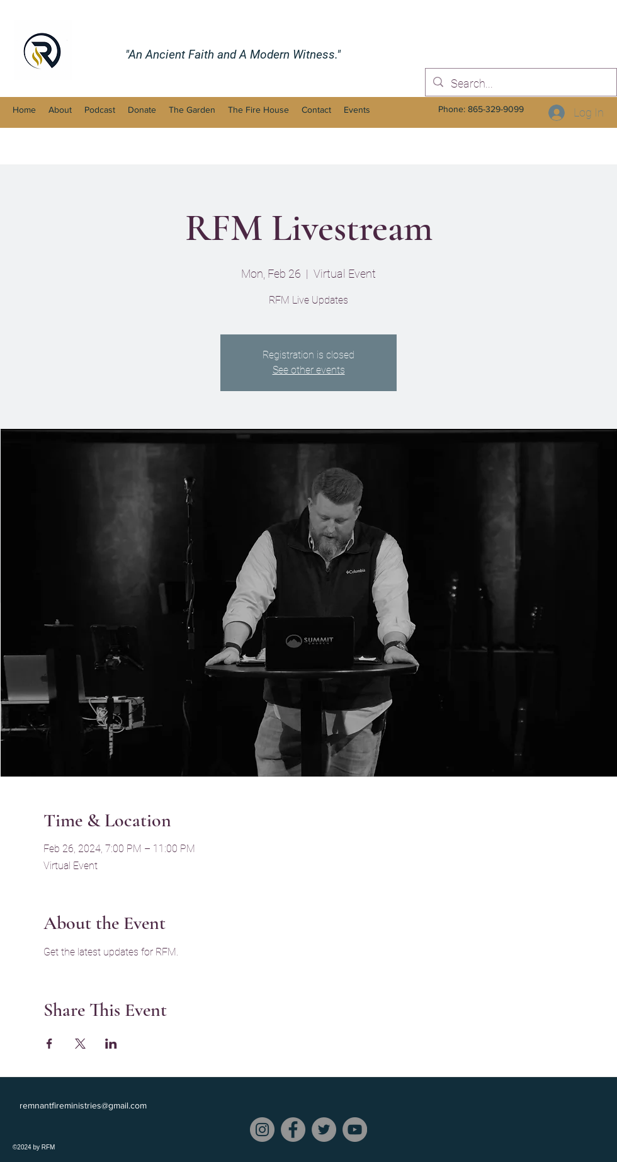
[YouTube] (354, 1129)
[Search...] (520, 84)
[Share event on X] (80, 1044)
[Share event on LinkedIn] (111, 1044)
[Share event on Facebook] (49, 1044)
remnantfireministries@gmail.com (83, 1105)
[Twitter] (324, 1129)
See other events (309, 370)
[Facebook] (293, 1129)
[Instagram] (262, 1129)
